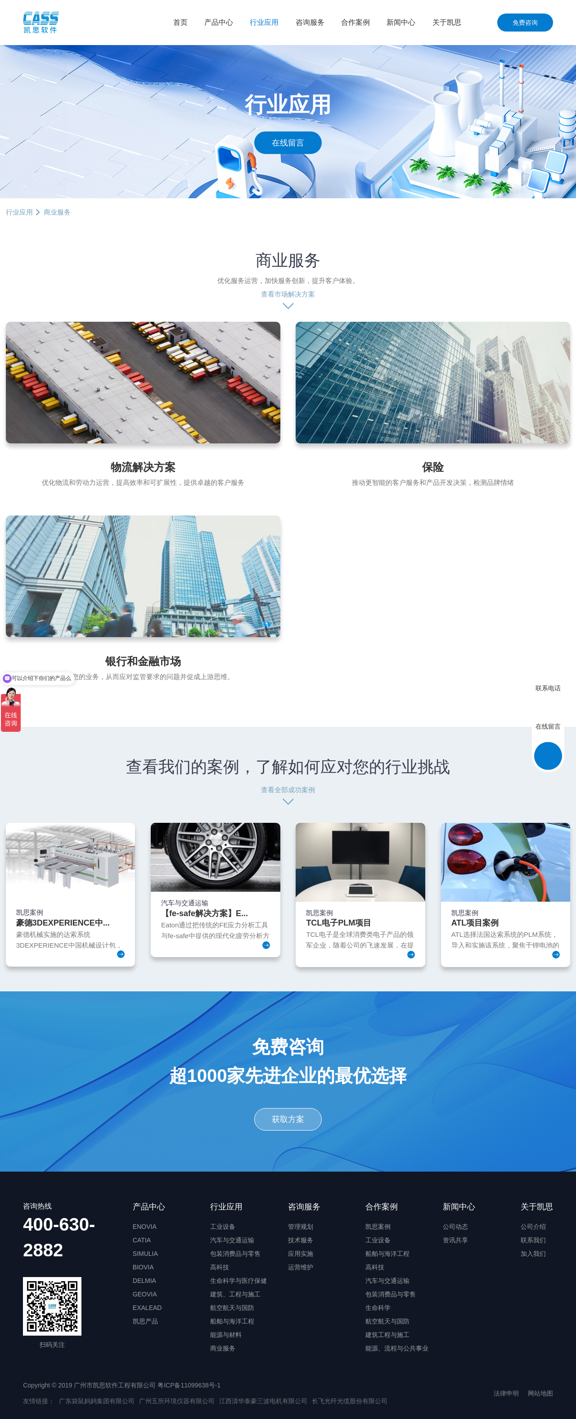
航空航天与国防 (232, 1307)
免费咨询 (525, 22)
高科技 (219, 1267)
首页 (180, 22)
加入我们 (533, 1253)
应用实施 (300, 1253)
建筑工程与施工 (387, 1334)
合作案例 (355, 22)
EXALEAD (147, 1307)
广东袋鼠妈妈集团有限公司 (97, 1401)
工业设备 (222, 1226)
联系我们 (533, 1240)
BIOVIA (143, 1267)
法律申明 (506, 1393)
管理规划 (300, 1226)
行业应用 (264, 22)
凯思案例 (378, 1226)
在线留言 (288, 142)
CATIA (142, 1240)
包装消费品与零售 (235, 1253)
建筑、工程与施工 (235, 1294)
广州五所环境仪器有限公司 (177, 1401)
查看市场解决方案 (288, 294)
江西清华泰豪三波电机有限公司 (263, 1401)
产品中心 (218, 22)
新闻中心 (401, 22)
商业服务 (222, 1348)
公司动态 (455, 1226)
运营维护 (300, 1267)
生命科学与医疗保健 (238, 1280)
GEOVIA (145, 1294)
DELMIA (144, 1280)
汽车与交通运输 (232, 1240)
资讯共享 (455, 1240)
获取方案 (288, 1119)
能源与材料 (226, 1334)
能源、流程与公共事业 (396, 1348)
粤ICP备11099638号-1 (189, 1385)
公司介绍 (533, 1226)
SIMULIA (145, 1253)
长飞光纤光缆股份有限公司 (349, 1401)
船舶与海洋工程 (232, 1321)
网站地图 (540, 1393)
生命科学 (378, 1307)
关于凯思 (446, 22)
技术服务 (300, 1240)
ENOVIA (145, 1226)
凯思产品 (145, 1321)
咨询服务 (310, 22)
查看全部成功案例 (288, 790)
